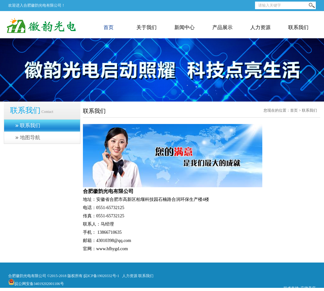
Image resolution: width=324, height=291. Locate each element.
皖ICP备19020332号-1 (101, 276)
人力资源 (260, 27)
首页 (108, 27)
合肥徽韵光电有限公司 (27, 276)
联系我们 (298, 27)
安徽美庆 (308, 288)
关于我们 (146, 27)
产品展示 (222, 27)
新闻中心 (184, 27)
